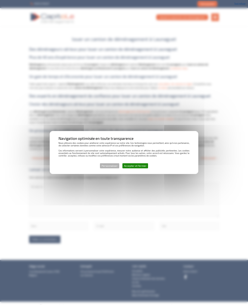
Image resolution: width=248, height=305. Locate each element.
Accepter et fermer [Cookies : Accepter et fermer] (135, 165)
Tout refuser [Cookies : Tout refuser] (240, 3)
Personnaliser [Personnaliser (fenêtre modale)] (110, 165)
